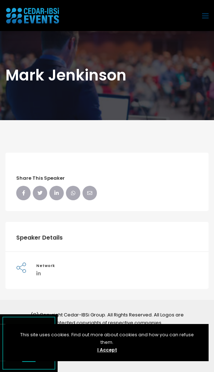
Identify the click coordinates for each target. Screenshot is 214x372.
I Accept (107, 350)
